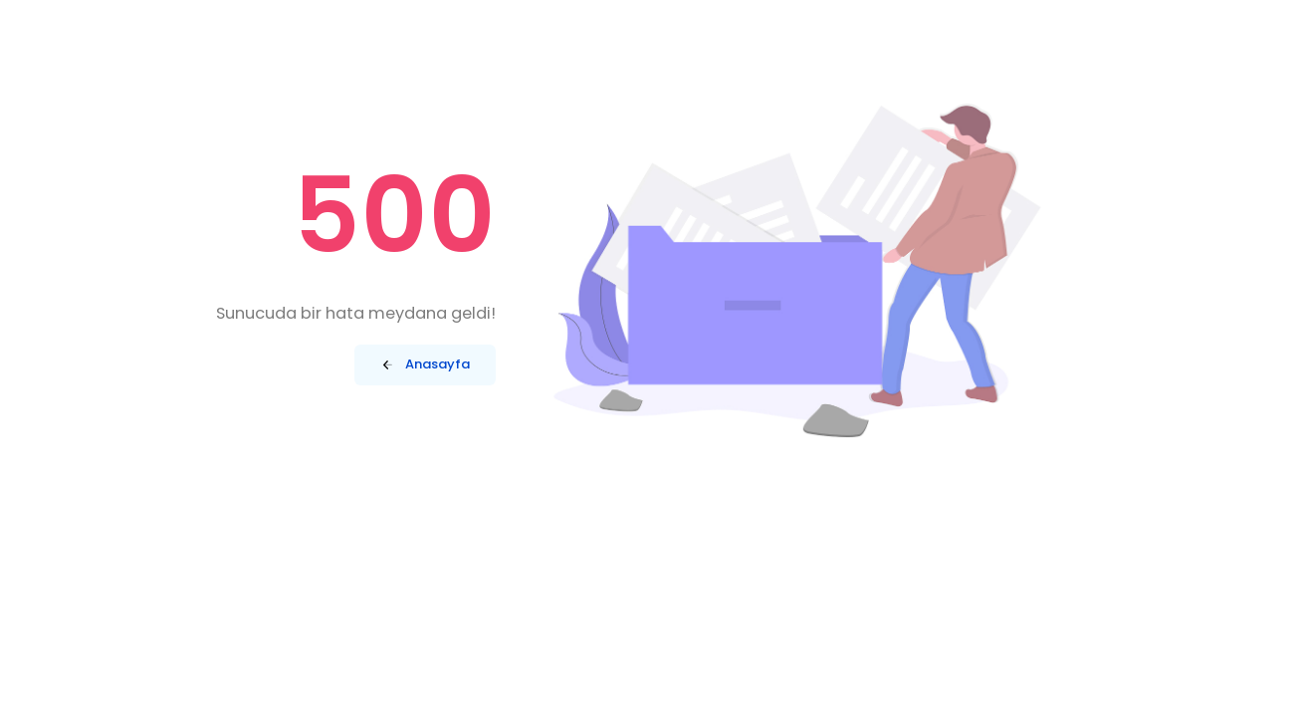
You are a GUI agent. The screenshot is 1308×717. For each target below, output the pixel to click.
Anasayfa (424, 365)
